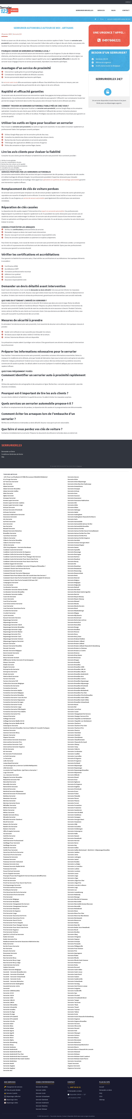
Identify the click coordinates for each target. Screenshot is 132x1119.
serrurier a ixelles (9, 1009)
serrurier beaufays (74, 566)
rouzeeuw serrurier (10, 953)
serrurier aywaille (74, 550)
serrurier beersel (73, 578)
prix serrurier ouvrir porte (12, 920)
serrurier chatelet (74, 735)
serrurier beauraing (74, 571)
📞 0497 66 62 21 (74, 1087)
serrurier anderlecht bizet (12, 1052)
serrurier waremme (74, 1040)
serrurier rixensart (74, 963)
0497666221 (111, 40)
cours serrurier (8, 599)
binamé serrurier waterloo (12, 531)
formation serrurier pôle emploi (14, 709)
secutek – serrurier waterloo (13, 981)
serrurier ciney (73, 747)
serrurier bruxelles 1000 (76, 667)
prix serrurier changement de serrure (16, 904)
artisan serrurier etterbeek (12, 510)
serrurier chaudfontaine (76, 740)
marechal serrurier (9, 782)
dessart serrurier (9, 643)
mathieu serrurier (9, 796)
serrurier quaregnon (75, 953)
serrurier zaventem (74, 1061)
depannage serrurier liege (12, 629)
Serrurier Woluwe (41, 1109)
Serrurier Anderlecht (42, 1103)
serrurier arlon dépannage (77, 482)
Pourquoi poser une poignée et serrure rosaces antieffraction (24, 876)
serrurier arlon (73, 479)
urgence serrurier (74, 1066)
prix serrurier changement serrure (15, 906)
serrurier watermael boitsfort (78, 1045)
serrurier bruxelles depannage (78, 681)
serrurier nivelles (74, 932)
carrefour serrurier (10, 536)
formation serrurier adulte (12, 690)
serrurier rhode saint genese (78, 960)
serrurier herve (73, 843)
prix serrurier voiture (10, 932)
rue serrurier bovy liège (11, 963)
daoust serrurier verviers (12, 618)
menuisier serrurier (9, 798)
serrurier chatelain (74, 733)
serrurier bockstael (74, 618)
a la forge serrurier (10, 479)
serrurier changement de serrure (79, 714)
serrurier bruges (73, 660)
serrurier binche (73, 604)
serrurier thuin (73, 1005)
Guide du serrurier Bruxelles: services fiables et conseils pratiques (26, 728)
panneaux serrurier (9, 869)
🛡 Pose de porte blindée (12, 1090)
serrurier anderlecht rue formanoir (15, 1056)
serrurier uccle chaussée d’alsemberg (81, 1016)
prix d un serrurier (9, 878)
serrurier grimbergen (75, 829)
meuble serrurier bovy (11, 815)
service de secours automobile (34, 198)
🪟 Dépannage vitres (11, 1099)
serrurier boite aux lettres (77, 620)
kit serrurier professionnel (12, 754)
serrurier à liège (9, 1012)
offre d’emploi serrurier (11, 831)
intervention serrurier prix (12, 742)
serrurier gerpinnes (74, 822)
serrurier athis (73, 505)
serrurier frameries (74, 808)
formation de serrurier (11, 686)
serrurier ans (7, 1070)
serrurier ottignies (74, 937)
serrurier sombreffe (74, 991)
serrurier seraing (74, 984)
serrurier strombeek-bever (77, 998)
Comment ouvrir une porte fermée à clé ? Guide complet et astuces (26, 578)
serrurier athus (73, 507)
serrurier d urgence (74, 758)
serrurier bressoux (74, 657)
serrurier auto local (10, 82)
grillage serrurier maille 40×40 (13, 723)
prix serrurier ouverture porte (13, 918)
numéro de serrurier (10, 826)
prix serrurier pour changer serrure (15, 925)
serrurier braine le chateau (77, 648)
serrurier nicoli (73, 930)
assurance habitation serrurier (14, 514)
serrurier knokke (73, 862)
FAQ (2, 457)
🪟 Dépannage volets (11, 1103)
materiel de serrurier (10, 787)
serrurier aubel (73, 512)
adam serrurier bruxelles (11, 489)
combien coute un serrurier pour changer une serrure (22, 557)
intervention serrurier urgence (14, 747)
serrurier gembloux (74, 815)
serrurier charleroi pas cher (77, 726)
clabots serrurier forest (11, 543)
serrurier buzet (73, 704)
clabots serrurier (9, 538)
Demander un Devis (8, 451)
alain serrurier (8, 493)
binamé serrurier (9, 528)
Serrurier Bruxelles (84, 10)
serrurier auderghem (75, 514)
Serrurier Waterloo (42, 1106)
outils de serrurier (9, 848)
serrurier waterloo (74, 1042)
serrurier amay (8, 1045)
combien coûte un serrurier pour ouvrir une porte (20, 561)
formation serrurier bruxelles (13, 695)
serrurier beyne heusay (76, 597)
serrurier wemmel (74, 1052)
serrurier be (72, 564)
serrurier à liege (9, 1014)
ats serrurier (7, 519)
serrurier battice (73, 557)
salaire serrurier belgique (12, 970)
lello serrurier (8, 761)
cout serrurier (8, 606)
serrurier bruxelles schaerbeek (78, 702)
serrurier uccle (73, 1014)
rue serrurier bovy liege (11, 960)
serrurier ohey (73, 934)
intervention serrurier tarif (12, 744)
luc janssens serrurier (11, 775)
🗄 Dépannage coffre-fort (12, 1096)
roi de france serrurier (11, 946)
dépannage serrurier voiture (13, 639)
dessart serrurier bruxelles (12, 646)
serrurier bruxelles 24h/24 (76, 672)
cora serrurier (8, 585)
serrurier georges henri (76, 819)
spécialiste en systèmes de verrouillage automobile (61, 180)
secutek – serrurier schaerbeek (14, 977)
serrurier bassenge (74, 552)
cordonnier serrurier (10, 587)
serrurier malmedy (74, 894)
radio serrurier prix (10, 939)
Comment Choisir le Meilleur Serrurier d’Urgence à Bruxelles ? (24, 566)
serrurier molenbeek (75, 908)
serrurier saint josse (75, 972)
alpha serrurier (8, 496)
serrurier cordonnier (75, 751)
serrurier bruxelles (74, 665)
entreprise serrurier (10, 672)
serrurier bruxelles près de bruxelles (80, 695)
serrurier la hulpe (74, 864)
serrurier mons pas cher (76, 913)
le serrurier (7, 758)
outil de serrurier (9, 836)
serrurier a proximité (10, 1016)
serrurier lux (72, 890)
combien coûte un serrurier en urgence (17, 554)
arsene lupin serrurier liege (13, 505)
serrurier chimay (73, 744)
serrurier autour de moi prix (77, 536)
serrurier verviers (74, 1024)
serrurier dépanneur (75, 772)
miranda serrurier (9, 817)
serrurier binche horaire (76, 606)
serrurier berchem (74, 589)
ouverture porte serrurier (12, 855)
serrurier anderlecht (10, 1049)
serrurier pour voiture (75, 948)
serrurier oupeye (74, 939)
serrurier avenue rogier (76, 545)
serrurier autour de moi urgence (79, 538)
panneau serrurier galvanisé (13, 862)
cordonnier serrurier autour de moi (15, 589)
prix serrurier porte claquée (13, 923)
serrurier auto (73, 519)
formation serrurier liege (12, 707)
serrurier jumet (73, 859)
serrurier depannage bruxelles (78, 770)
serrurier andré (8, 1063)
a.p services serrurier (10, 482)
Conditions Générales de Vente (12, 454)
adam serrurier (8, 486)
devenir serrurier (9, 648)
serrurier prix (72, 951)
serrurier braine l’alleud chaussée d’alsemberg (84, 646)
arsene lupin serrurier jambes (13, 503)
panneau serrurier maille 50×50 (14, 866)
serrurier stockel (74, 995)
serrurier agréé (8, 1033)
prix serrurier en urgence (12, 911)
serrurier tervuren (74, 1002)
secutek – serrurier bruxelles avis (14, 972)
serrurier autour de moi (76, 528)
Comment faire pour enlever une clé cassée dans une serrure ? (24, 575)
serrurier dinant (73, 777)
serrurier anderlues (10, 1061)
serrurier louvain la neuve (77, 885)
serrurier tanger (73, 1000)
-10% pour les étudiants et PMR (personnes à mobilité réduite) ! (25, 477)
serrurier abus (8, 1026)
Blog (113, 10)
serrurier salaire (73, 977)
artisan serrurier (9, 507)
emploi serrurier (9, 667)
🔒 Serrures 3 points (10, 1093)
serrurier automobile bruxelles (78, 526)
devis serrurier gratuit (11, 657)
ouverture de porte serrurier (13, 852)
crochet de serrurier (10, 611)
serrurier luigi (73, 887)
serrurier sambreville (75, 979)
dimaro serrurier (9, 662)
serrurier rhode (73, 958)
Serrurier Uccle (40, 1093)
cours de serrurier (9, 597)
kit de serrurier (8, 749)
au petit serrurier (9, 521)
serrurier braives (73, 653)
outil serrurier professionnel (13, 840)
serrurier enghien (74, 787)
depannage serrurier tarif (12, 636)
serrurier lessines (74, 871)
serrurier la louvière (75, 866)
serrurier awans (73, 547)
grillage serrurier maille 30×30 (13, 721)
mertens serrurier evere (11, 803)
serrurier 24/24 (8, 995)
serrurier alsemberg (10, 1042)
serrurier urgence (74, 1019)
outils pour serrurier (10, 850)
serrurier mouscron (74, 920)
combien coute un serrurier (13, 550)
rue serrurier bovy (9, 958)
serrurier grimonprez (75, 831)
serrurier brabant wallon (76, 639)
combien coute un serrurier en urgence (17, 552)
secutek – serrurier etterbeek (13, 974)
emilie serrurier (8, 665)
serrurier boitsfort (74, 622)
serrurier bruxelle (74, 662)
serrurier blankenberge (76, 611)
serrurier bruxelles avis (76, 676)
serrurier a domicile (10, 1007)
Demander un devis (105, 1090)
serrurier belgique (74, 582)
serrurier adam (8, 1028)
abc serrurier (7, 484)
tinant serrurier (73, 1063)
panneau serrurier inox (11, 864)
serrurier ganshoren (75, 810)
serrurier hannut (73, 836)
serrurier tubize (73, 1012)
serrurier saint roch (75, 974)
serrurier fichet (73, 794)
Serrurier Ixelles (41, 1090)
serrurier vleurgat (74, 1033)
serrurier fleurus (73, 801)
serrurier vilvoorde (74, 1026)
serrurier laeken (73, 869)
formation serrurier (10, 688)
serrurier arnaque (74, 489)
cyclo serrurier (8, 615)
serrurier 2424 (8, 998)
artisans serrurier (9, 512)
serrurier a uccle (9, 1021)
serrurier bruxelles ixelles (76, 688)
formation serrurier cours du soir (15, 697)
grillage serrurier (9, 719)
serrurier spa (72, 993)
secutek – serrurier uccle (12, 979)
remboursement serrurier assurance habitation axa (21, 941)
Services (101, 10)
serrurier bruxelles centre (77, 679)
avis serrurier (8, 524)
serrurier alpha (8, 1040)
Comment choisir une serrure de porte (16, 568)
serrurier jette (73, 855)
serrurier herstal (73, 840)
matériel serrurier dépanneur (13, 791)
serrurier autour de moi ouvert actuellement (83, 531)
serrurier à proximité (10, 1019)
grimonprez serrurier (10, 726)
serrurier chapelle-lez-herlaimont (80, 721)
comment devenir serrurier (12, 571)
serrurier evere (73, 791)
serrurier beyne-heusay (76, 599)
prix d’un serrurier (9, 880)
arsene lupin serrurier (11, 500)
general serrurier (9, 716)
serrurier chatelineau (75, 737)
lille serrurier (8, 768)
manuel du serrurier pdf (11, 780)
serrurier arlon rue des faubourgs (79, 484)
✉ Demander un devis (75, 1091)
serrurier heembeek (74, 838)
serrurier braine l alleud (76, 641)
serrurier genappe (74, 817)
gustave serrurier (9, 730)
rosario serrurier (9, 951)
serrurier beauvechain (75, 573)
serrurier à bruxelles (10, 1005)
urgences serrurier (74, 1068)
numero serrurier (9, 829)
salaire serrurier (9, 967)
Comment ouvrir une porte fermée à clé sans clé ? (20, 580)
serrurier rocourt (74, 967)
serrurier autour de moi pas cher (79, 533)
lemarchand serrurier (10, 763)
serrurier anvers (73, 477)
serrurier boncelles (74, 625)
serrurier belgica (73, 580)
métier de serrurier (9, 808)
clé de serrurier (8, 545)
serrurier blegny (73, 613)
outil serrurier (8, 838)
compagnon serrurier (10, 582)
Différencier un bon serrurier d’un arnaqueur (18, 660)
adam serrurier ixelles (10, 491)
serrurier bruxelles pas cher (77, 693)
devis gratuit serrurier (11, 653)
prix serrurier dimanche (11, 908)
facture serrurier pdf (10, 681)
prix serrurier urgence (11, 930)
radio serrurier (8, 937)
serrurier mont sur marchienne (78, 916)
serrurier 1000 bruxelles (11, 991)
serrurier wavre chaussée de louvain (80, 1049)
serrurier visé (72, 1031)
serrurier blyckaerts (75, 615)
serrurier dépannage (75, 765)
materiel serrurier (9, 789)
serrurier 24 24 (8, 993)
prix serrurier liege (10, 913)
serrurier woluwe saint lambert (79, 1056)
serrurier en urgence (75, 784)
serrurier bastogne (74, 554)
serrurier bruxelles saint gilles (78, 697)
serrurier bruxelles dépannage (78, 683)
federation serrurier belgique (13, 683)
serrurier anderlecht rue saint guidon (16, 1059)
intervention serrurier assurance (14, 740)
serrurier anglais (9, 1066)
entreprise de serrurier (11, 669)
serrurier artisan (73, 491)
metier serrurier (8, 810)
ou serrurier (7, 833)
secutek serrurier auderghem (13, 984)
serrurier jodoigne (74, 857)
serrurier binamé (73, 601)
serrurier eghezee (74, 782)
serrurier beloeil (73, 587)
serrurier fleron (73, 798)
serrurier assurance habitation (78, 500)
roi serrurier (7, 948)
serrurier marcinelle (74, 901)
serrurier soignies (74, 988)
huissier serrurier (9, 735)
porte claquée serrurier (11, 873)
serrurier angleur (9, 1068)
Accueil (101, 1087)
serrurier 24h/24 (9, 1000)
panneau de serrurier (10, 857)
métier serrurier (8, 812)
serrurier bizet (73, 608)
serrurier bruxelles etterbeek (78, 686)
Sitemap (79, 466)
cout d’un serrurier (10, 601)
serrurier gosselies (74, 826)
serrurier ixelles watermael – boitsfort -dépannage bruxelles (89, 850)
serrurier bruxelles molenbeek (78, 690)
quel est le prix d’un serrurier (13, 934)
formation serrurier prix (11, 714)
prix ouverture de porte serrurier (14, 892)
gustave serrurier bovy (11, 733)
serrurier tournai (74, 1009)
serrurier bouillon (74, 629)
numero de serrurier (10, 824)
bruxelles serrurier (9, 533)
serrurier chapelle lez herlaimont (79, 719)
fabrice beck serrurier (11, 676)
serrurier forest (73, 803)
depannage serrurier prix (12, 634)
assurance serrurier (10, 517)
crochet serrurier (9, 613)
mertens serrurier (9, 801)
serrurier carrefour (74, 709)
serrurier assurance (74, 498)
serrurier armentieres (75, 486)
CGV (100, 1096)
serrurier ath (72, 503)
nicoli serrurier (8, 822)
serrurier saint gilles (75, 970)
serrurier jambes (74, 852)
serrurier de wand (74, 763)
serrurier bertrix (73, 594)
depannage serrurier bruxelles (13, 627)
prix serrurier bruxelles (11, 901)
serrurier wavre (73, 1047)
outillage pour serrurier (11, 843)
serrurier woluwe (74, 1054)
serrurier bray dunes (75, 655)
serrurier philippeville (75, 946)
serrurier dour (73, 780)
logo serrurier (8, 772)
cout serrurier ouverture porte (14, 608)
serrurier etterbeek (74, 789)
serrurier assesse (74, 496)
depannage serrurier (10, 620)
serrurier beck (73, 575)
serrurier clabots (74, 749)
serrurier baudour (74, 559)
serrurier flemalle (74, 796)
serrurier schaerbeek (75, 981)
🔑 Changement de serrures (13, 1087)
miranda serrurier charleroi (12, 819)
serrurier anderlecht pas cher (13, 1054)
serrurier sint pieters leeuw (77, 986)
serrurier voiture (73, 1035)
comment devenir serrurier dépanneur (16, 573)
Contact (128, 2)
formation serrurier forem (12, 704)
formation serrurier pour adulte (14, 712)
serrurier (6, 988)
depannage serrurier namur (12, 632)
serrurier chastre (74, 730)
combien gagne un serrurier (13, 564)
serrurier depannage (75, 768)
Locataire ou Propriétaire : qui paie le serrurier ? (20, 770)
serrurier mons (73, 911)
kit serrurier (7, 751)
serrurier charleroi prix (76, 728)
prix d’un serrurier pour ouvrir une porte (17, 883)
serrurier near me (74, 925)
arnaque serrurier (9, 498)
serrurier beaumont (74, 568)
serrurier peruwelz (74, 944)
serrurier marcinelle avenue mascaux (80, 904)
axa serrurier (7, 526)
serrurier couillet (74, 754)
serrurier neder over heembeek (79, 927)
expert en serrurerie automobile (53, 211)
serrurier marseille (74, 906)
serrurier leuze (73, 873)
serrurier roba (73, 965)
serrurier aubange (74, 510)
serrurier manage (74, 897)
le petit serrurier (9, 756)
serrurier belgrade (74, 585)
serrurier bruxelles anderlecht (78, 674)
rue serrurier (7, 955)
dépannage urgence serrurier (13, 641)
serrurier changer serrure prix (78, 716)
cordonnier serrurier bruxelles (13, 592)
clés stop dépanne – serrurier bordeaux (17, 547)
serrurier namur (73, 923)
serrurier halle (73, 833)
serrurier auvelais (74, 540)
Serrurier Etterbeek (42, 1099)
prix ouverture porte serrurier (13, 894)
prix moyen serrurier (10, 890)
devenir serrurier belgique (12, 650)
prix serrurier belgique (11, 899)
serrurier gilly (72, 824)
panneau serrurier (9, 859)
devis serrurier (8, 655)
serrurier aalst (8, 1024)
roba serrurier (8, 944)
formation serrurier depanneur (14, 700)
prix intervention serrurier (12, 887)
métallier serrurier (9, 805)
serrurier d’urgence (74, 761)
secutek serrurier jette (11, 986)
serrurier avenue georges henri (78, 543)
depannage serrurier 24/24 (12, 625)
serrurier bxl (72, 707)
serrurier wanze (73, 1038)
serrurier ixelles (73, 848)
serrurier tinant (73, 1007)
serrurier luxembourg (75, 892)
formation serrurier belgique (13, 693)
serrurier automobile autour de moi (80, 524)
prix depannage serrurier (12, 885)
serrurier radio (73, 955)
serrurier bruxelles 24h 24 (76, 669)
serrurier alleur (8, 1035)
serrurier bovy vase (74, 636)
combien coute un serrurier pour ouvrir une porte (20, 559)
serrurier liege (73, 876)
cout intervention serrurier (12, 604)
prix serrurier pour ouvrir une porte (15, 927)
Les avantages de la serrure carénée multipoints (20, 765)
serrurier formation (75, 805)
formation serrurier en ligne (13, 702)
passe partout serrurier (11, 871)
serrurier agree (8, 1031)
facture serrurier (9, 679)
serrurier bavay (73, 561)
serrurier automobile (75, 521)
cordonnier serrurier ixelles (12, 594)
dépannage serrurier (10, 622)
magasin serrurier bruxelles (12, 777)
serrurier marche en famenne (78, 899)
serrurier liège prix (74, 883)
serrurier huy (72, 845)
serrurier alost (8, 1038)
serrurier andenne (9, 1047)
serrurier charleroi (74, 723)
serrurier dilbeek (73, 775)
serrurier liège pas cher (76, 880)
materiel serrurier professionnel (14, 794)
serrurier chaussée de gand (77, 742)
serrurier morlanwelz (75, 918)
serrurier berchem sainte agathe (79, 592)
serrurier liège (73, 878)
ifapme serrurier (9, 737)
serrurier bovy (73, 634)
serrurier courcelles (74, 756)
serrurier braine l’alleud (76, 643)
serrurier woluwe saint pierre (78, 1059)
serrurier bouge (73, 627)
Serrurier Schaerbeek (43, 1096)
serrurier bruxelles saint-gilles (78, 700)
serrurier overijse (74, 941)
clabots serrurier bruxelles (12, 540)
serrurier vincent (73, 1028)
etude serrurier (8, 674)
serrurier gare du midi (75, 812)
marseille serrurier (9, 784)
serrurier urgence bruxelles (77, 1021)
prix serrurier (8, 897)
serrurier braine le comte (77, 650)
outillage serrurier (9, 845)
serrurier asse (72, 493)
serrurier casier (73, 712)
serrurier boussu (73, 632)
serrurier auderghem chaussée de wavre (82, 517)
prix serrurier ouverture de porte (14, 916)
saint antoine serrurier (11, 965)
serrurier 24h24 (8, 1002)
